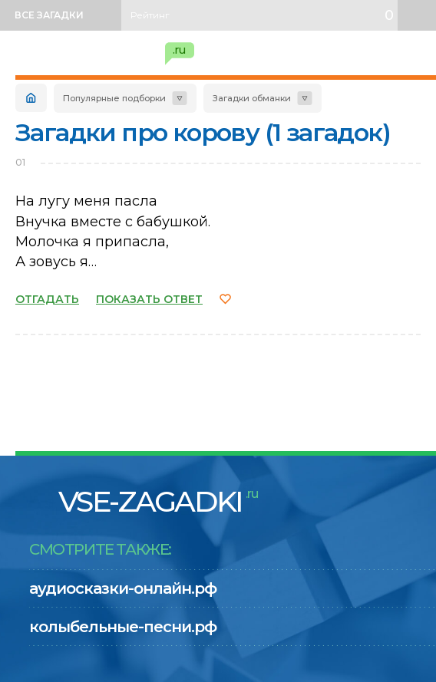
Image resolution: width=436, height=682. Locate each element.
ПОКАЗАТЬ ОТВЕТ (149, 299)
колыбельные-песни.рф (122, 627)
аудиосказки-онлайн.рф (122, 588)
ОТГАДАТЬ (47, 299)
